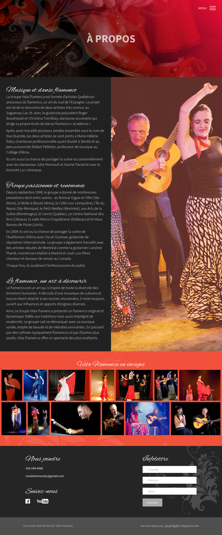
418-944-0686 (34, 468)
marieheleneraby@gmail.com (44, 476)
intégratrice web (181, 526)
